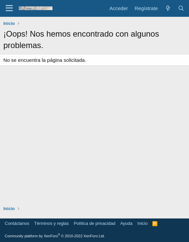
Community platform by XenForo (55, 236)
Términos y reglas (51, 223)
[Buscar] (181, 8)
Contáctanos (17, 223)
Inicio (143, 223)
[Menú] (9, 8)
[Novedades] (167, 8)
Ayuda (126, 223)
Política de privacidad (94, 223)
